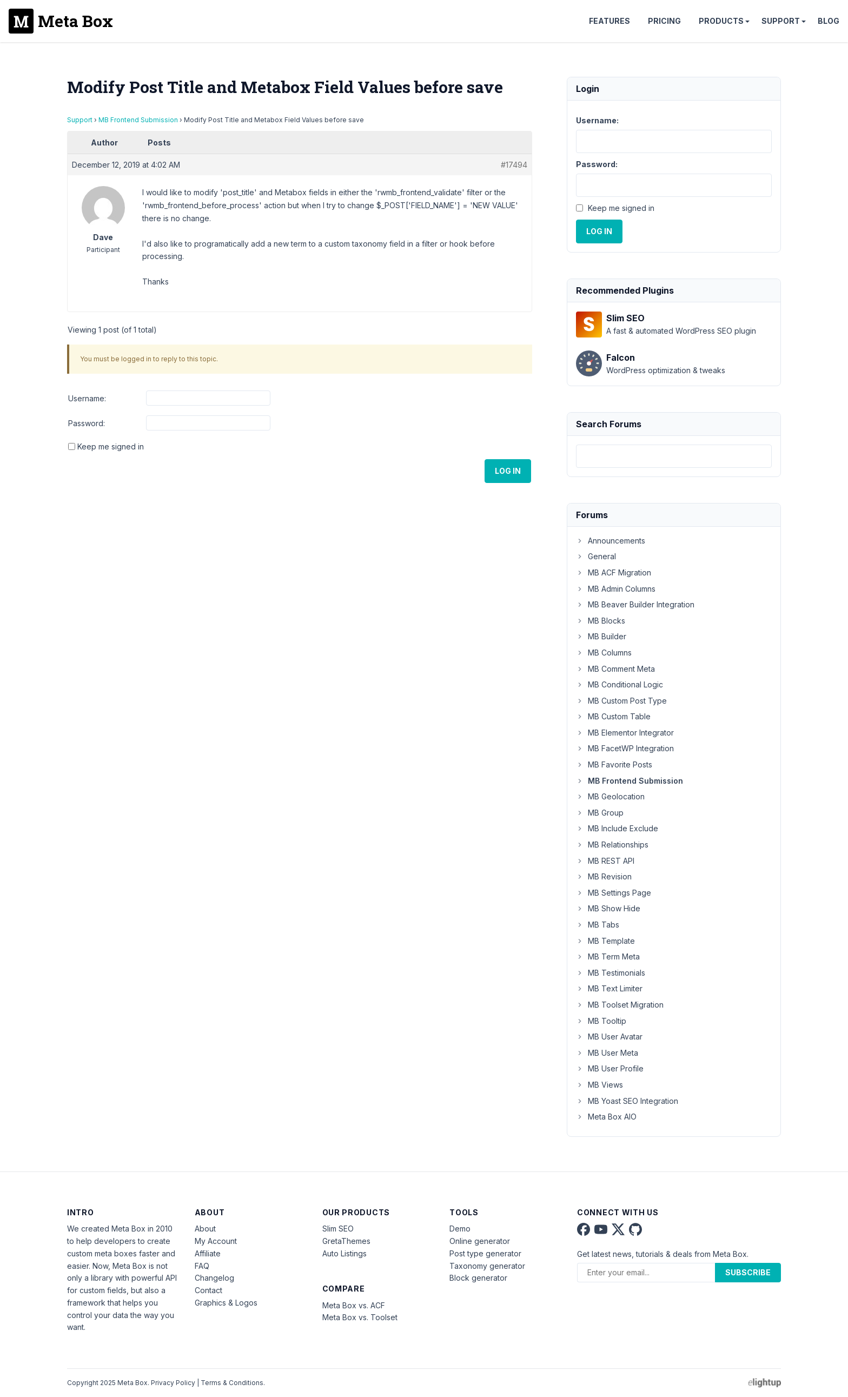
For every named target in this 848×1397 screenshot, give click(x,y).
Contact (208, 1290)
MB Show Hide (608, 908)
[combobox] (674, 456)
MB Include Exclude (617, 828)
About (205, 1228)
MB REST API (605, 860)
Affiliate (208, 1253)
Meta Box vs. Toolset (360, 1317)
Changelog (214, 1277)
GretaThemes (346, 1241)
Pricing (664, 20)
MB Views (599, 1084)
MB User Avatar (609, 1036)
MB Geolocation (610, 796)
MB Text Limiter (609, 988)
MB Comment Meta (615, 668)
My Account (216, 1241)
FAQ (202, 1265)
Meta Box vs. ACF (353, 1305)
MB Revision (604, 876)
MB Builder (601, 636)
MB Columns (604, 652)
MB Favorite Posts (614, 764)
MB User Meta (607, 1052)
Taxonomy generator (487, 1265)
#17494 (514, 164)
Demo (460, 1228)
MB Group (600, 812)
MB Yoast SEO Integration (627, 1100)
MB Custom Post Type (621, 700)
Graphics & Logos (226, 1302)
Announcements (610, 540)
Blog (828, 20)
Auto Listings (344, 1253)
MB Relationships (612, 844)
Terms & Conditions (232, 1383)
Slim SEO (338, 1228)
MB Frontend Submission (138, 120)
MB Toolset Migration (620, 1004)
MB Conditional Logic (619, 684)
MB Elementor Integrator (625, 732)
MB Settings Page (613, 892)
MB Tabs (597, 924)
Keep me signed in (110, 446)
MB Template (605, 940)
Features (609, 20)
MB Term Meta (608, 956)
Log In (508, 470)
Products (721, 20)
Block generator (478, 1277)
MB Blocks (600, 620)
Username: (87, 398)
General (596, 556)
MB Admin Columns (615, 588)
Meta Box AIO (606, 1116)
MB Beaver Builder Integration (635, 604)
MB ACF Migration (613, 572)
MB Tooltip (601, 1020)
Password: (86, 423)
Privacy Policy (173, 1383)
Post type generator (485, 1253)
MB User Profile (610, 1068)
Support (780, 20)
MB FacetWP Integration (625, 748)
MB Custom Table (613, 716)
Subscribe (748, 1272)
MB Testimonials (610, 972)
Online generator (479, 1241)
